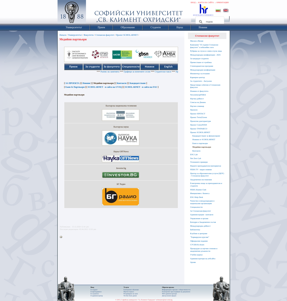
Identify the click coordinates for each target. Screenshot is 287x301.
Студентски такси (168, 71)
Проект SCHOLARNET (127, 35)
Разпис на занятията (115, 71)
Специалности (196, 207)
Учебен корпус (196, 255)
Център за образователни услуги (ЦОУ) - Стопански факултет (207, 174)
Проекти (193, 110)
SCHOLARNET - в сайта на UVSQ (105, 87)
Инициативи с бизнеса (199, 193)
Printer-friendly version (61, 237)
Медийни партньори (201, 147)
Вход (193, 2)
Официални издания (199, 241)
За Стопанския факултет (200, 211)
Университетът (75, 35)
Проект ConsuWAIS (198, 125)
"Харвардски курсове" (199, 237)
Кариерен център (197, 77)
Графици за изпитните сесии (142, 71)
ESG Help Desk (196, 197)
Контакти (121, 83)
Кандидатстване (138, 83)
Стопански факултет (104, 35)
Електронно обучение (131, 290)
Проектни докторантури (200, 121)
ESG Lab (194, 154)
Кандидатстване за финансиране (206, 136)
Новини (86, 83)
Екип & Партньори (75, 87)
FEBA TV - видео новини (201, 169)
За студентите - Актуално (201, 81)
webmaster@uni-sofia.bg (164, 300)
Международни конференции (202, 70)
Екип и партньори (200, 143)
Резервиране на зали (131, 294)
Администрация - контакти (201, 214)
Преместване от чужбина (201, 62)
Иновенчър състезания (200, 73)
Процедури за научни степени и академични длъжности (203, 249)
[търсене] (209, 22)
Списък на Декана (198, 102)
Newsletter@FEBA (198, 95)
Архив (193, 262)
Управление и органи (199, 218)
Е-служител (95, 294)
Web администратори (169, 294)
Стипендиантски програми (201, 66)
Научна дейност (197, 98)
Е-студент (94, 290)
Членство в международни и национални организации (202, 202)
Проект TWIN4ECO (198, 129)
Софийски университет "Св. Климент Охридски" (92, 13)
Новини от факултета (199, 91)
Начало (62, 35)
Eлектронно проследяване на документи (176, 292)
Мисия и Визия (196, 41)
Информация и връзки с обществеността (176, 290)
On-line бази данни (130, 296)
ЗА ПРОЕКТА (72, 83)
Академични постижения (201, 179)
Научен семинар (197, 106)
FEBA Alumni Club (198, 190)
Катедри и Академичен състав (203, 222)
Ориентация (222, 2)
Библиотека (195, 229)
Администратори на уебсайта (202, 258)
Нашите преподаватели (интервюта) (205, 166)
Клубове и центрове (198, 233)
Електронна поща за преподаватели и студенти (206, 184)
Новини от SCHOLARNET (203, 139)
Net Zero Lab (195, 158)
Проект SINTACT (197, 113)
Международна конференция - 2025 (205, 55)
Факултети (89, 35)
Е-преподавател (96, 292)
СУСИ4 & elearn (197, 244)
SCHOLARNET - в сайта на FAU (141, 87)
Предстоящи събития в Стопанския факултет (205, 86)
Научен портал (129, 292)
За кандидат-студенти (199, 58)
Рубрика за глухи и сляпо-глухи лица (206, 51)
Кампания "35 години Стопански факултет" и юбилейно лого (204, 46)
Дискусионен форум (169, 296)
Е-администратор (97, 296)
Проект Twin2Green (198, 117)
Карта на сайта (206, 2)
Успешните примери (199, 162)
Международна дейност (200, 226)
